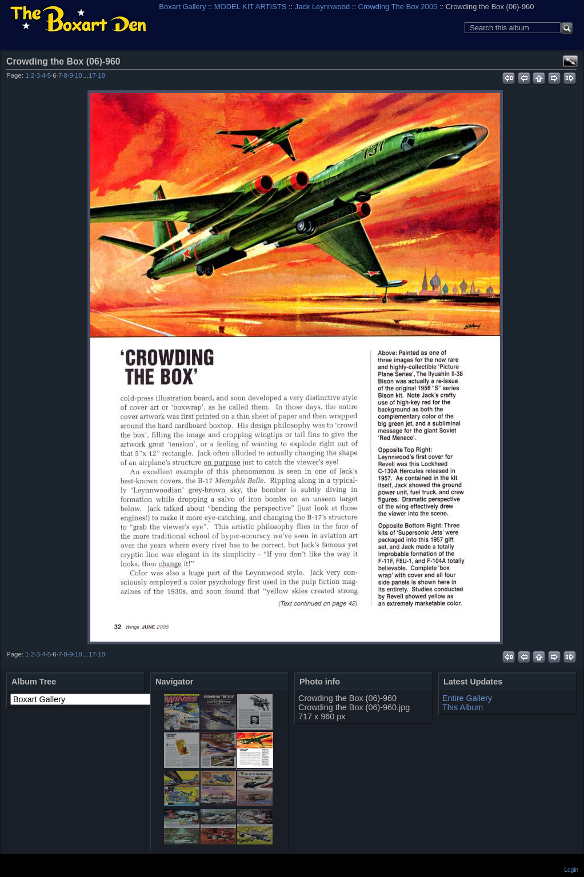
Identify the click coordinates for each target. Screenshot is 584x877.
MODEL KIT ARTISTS (250, 6)
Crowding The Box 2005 (398, 6)
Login (571, 870)
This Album (462, 707)
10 (78, 75)
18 (101, 75)
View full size (570, 61)
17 (92, 75)
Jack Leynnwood (322, 6)
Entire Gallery (467, 698)
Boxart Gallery (182, 6)
